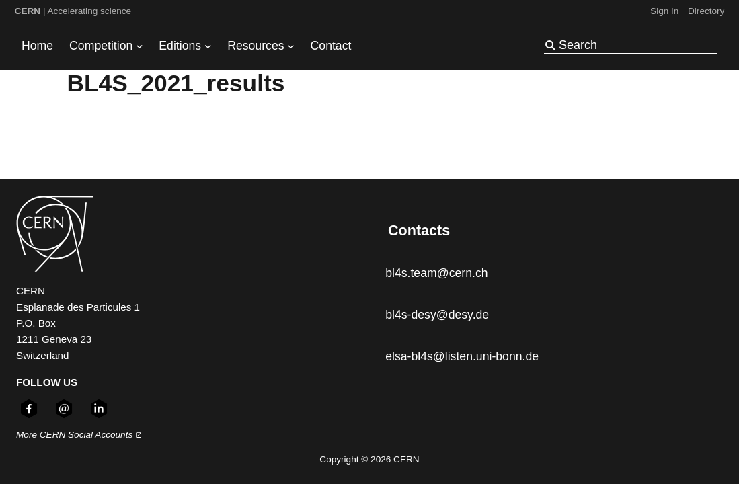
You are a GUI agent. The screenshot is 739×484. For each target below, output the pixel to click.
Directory (706, 11)
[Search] (636, 45)
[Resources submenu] (291, 46)
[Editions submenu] (208, 46)
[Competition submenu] (139, 46)
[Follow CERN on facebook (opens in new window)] (29, 408)
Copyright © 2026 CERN (369, 459)
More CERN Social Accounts (79, 435)
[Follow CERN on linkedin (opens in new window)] (99, 408)
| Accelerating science (73, 11)
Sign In (664, 11)
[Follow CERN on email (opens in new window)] (64, 408)
